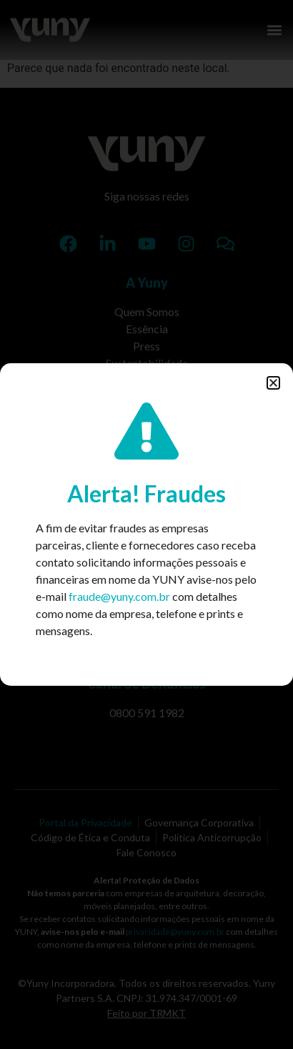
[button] (273, 382)
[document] (146, 524)
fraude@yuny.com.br (119, 596)
